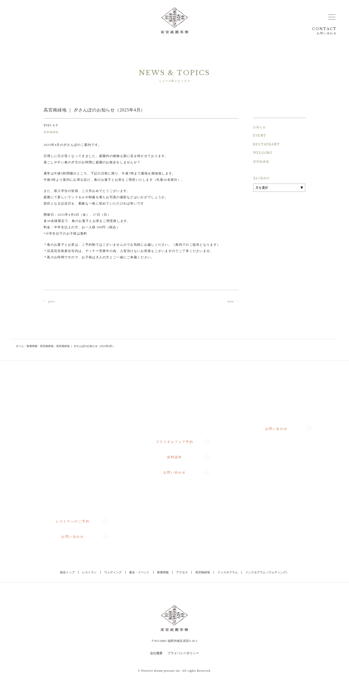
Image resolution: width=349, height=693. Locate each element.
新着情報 (163, 572)
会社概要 (156, 653)
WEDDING (262, 153)
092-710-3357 (77, 504)
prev (49, 302)
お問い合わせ (84, 536)
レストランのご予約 (81, 521)
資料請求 (188, 457)
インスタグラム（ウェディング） (267, 572)
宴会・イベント (139, 572)
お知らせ (259, 127)
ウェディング (113, 572)
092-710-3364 (281, 411)
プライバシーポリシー (183, 653)
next (233, 302)
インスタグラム (227, 572)
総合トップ (67, 572)
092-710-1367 (179, 425)
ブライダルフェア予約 (182, 442)
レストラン (89, 572)
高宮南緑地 (261, 161)
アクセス (182, 572)
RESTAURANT (266, 144)
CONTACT (324, 31)
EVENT (259, 135)
